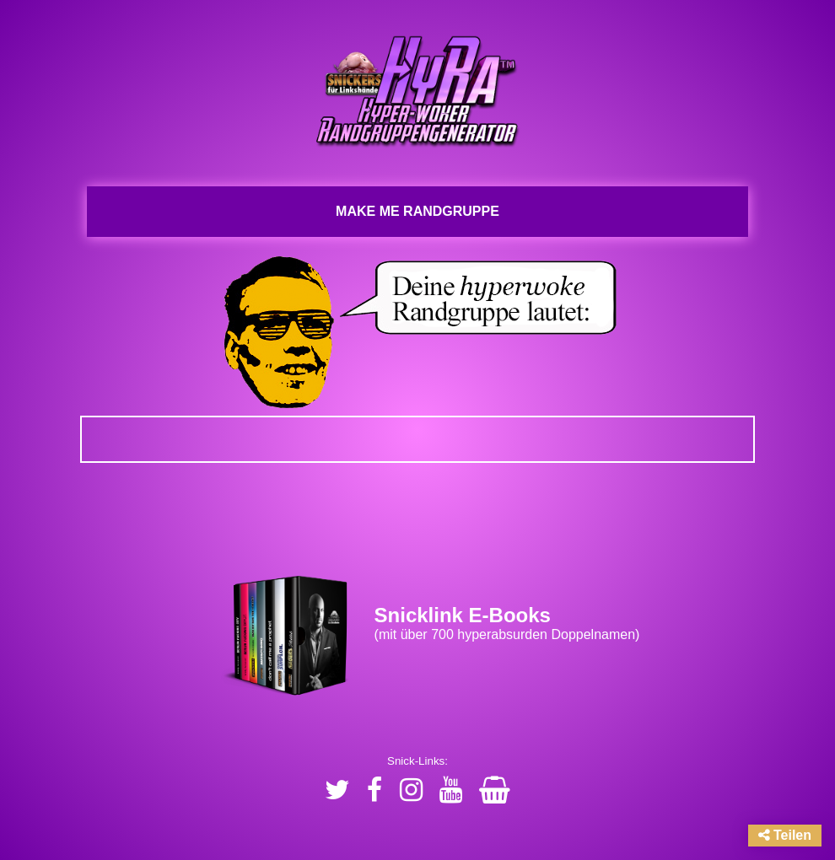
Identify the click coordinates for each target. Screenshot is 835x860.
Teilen (785, 835)
